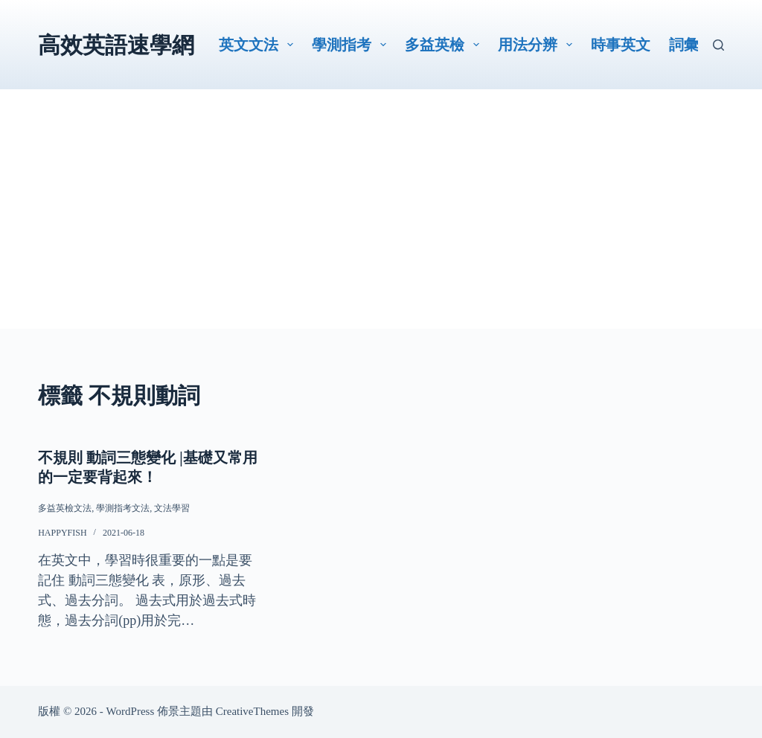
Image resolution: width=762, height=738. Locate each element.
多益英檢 (445, 45)
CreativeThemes (252, 711)
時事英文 (620, 44)
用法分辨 (538, 45)
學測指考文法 (123, 508)
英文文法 (259, 45)
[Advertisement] (381, 225)
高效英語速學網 (116, 45)
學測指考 (352, 45)
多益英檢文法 (65, 508)
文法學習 (172, 508)
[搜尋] (718, 45)
